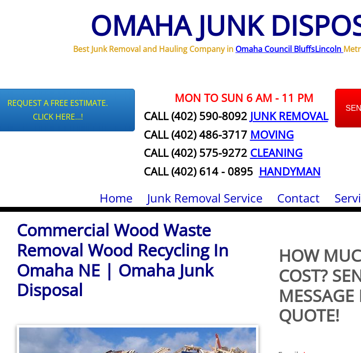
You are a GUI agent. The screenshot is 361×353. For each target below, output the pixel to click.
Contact (298, 198)
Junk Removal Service (204, 198)
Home (116, 198)
